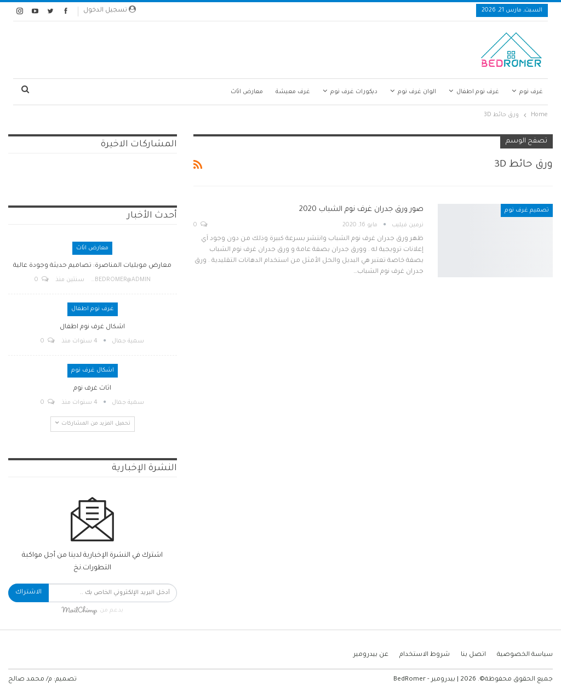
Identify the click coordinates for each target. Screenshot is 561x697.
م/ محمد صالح (30, 679)
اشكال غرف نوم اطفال (92, 327)
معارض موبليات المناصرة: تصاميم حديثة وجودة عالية (92, 266)
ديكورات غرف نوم (353, 92)
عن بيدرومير (370, 655)
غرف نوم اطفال (477, 92)
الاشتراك (28, 592)
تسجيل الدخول (109, 9)
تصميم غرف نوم (527, 210)
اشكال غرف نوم (92, 370)
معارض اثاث (247, 92)
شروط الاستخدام (424, 655)
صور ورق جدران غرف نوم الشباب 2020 (361, 209)
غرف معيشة (293, 92)
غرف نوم (531, 92)
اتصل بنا (473, 655)
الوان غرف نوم (417, 92)
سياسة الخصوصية (525, 655)
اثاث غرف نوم (92, 388)
